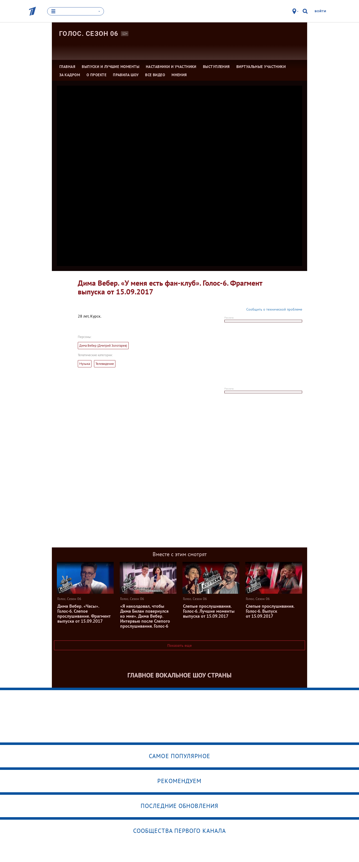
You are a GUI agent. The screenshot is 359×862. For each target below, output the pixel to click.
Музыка (84, 364)
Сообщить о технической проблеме (274, 309)
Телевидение (104, 364)
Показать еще (179, 645)
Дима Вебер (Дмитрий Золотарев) (103, 345)
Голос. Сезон (88, 33)
